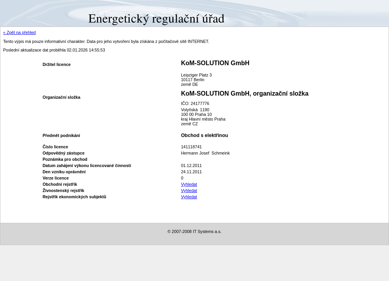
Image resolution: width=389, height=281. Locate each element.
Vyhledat (189, 184)
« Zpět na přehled (19, 32)
